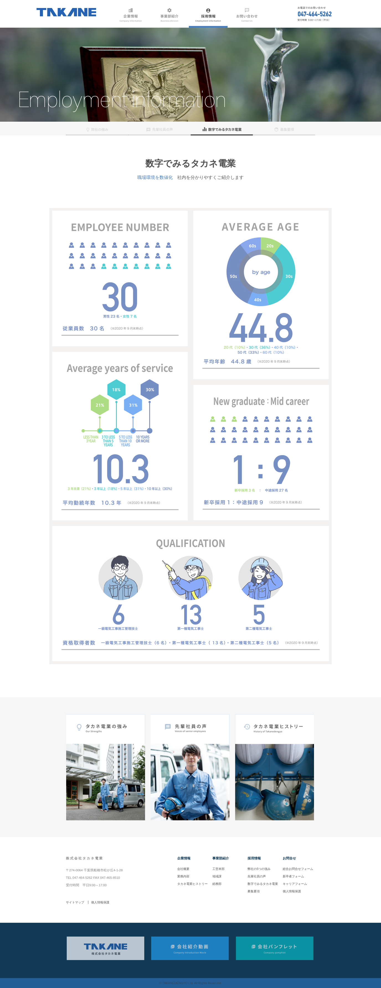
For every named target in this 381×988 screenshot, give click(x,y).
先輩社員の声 (257, 876)
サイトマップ (75, 902)
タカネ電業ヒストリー (192, 883)
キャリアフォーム (295, 883)
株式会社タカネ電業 (84, 858)
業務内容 (183, 876)
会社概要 (183, 868)
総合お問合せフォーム (298, 868)
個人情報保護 (292, 891)
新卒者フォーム (293, 876)
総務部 (217, 883)
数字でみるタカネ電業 (263, 883)
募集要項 (254, 891)
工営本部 (218, 868)
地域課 (217, 876)
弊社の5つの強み (259, 868)
